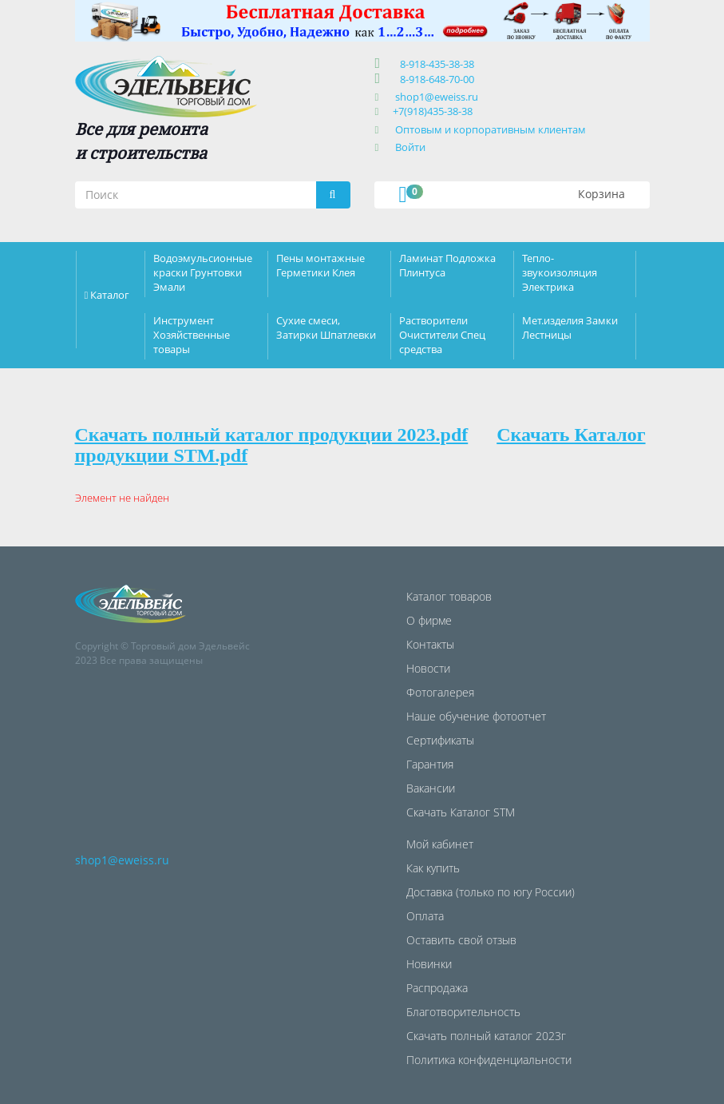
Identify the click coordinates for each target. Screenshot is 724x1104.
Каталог (109, 295)
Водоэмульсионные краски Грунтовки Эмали (202, 272)
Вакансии (430, 788)
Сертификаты (440, 740)
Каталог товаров (449, 596)
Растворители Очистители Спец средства (442, 334)
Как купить (433, 868)
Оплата (425, 915)
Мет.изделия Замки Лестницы (570, 327)
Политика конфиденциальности (489, 1059)
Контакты (430, 644)
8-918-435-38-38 (434, 64)
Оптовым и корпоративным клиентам (490, 129)
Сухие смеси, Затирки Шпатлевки (326, 327)
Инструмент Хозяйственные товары (191, 334)
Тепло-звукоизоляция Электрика (559, 272)
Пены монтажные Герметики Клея (320, 265)
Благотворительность (463, 1011)
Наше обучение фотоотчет (476, 716)
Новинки (429, 963)
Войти (410, 147)
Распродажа (437, 987)
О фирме (429, 620)
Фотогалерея (440, 692)
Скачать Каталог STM (460, 812)
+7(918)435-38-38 (433, 111)
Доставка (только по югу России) (490, 891)
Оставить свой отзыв (461, 939)
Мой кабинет (439, 844)
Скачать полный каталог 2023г (486, 1035)
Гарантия (429, 764)
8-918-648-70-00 (434, 79)
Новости (428, 668)
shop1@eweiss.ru (436, 96)
